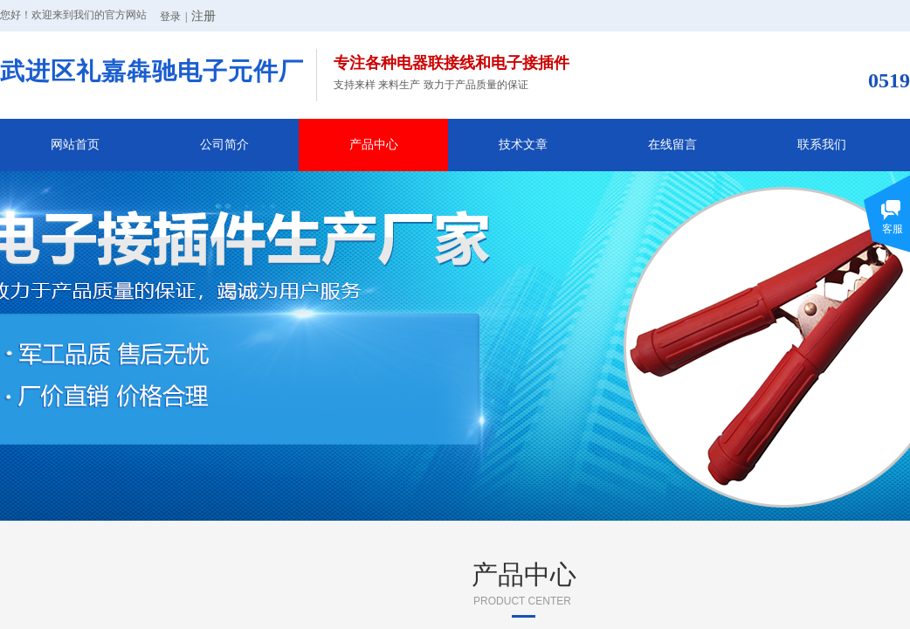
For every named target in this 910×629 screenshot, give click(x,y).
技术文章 (523, 144)
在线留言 (672, 144)
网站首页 (75, 144)
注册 (203, 16)
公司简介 (224, 144)
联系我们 (821, 144)
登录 (170, 16)
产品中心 (373, 144)
